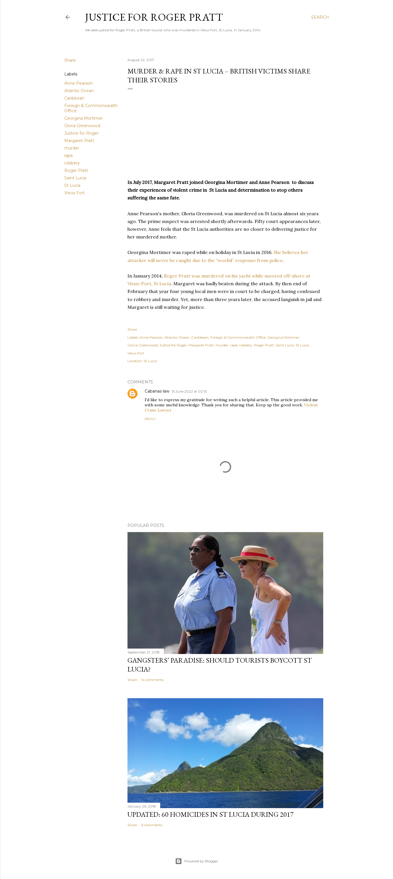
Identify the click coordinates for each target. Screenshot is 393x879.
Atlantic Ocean (79, 90)
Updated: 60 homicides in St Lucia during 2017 (210, 814)
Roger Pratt (76, 170)
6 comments (151, 825)
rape (68, 155)
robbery (72, 163)
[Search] (320, 17)
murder (71, 148)
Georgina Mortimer (83, 118)
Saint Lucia (75, 178)
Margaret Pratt (79, 140)
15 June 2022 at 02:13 (189, 391)
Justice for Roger (81, 133)
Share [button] (70, 60)
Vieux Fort (74, 192)
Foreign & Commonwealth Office (238, 337)
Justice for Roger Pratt (154, 17)
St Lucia (72, 185)
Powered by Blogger (196, 861)
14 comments (152, 680)
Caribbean (74, 98)
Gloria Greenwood (82, 125)
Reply (150, 419)
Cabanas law (157, 391)
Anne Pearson (78, 83)
